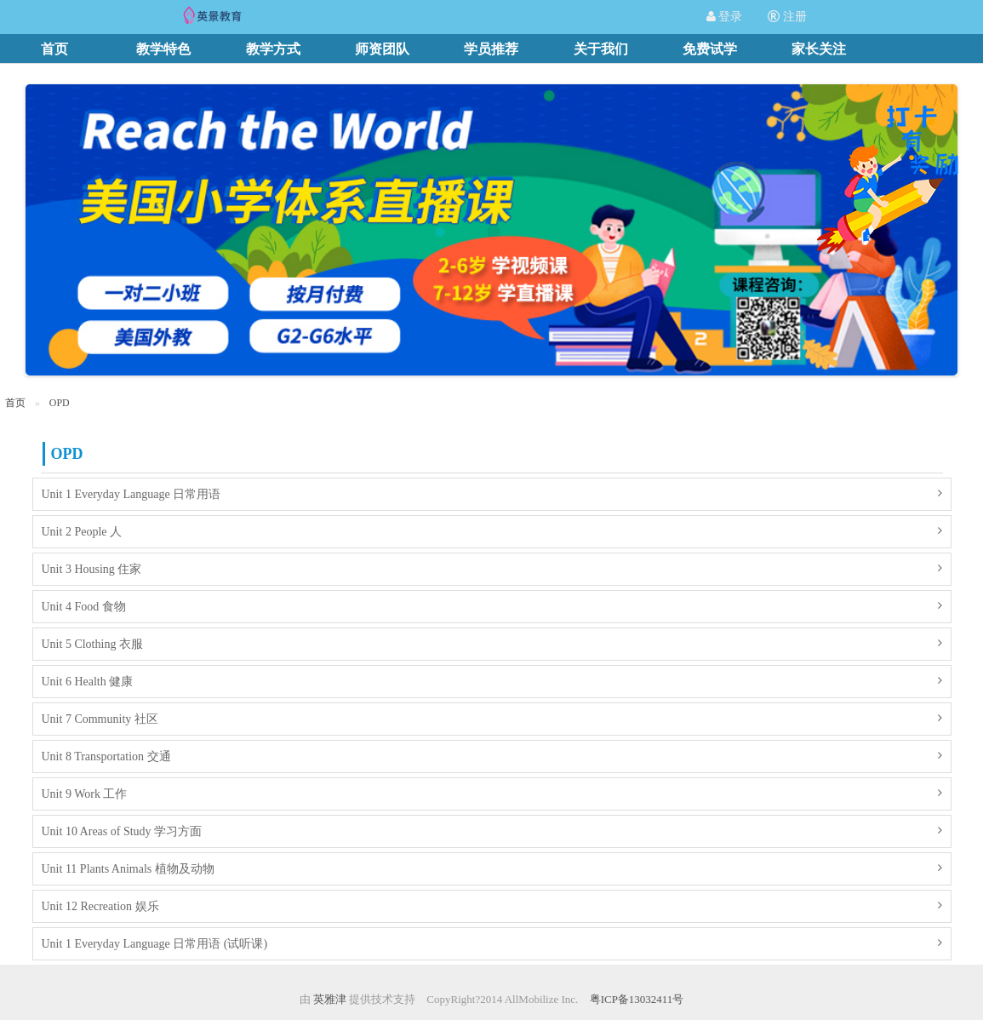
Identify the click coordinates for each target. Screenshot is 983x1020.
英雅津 (329, 999)
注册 (787, 16)
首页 (15, 403)
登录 (724, 16)
